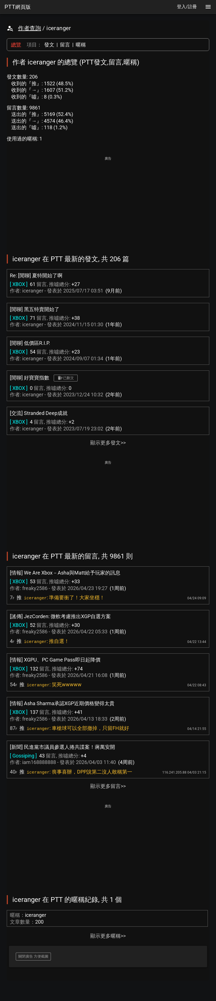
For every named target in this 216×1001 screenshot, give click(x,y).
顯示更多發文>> (108, 443)
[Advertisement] (108, 201)
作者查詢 (29, 28)
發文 (49, 45)
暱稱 (81, 45)
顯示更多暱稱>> (108, 936)
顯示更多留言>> (108, 786)
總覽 (16, 45)
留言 (65, 45)
